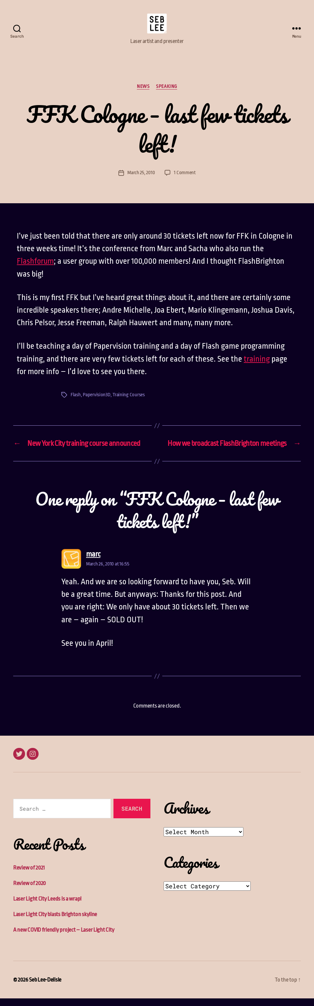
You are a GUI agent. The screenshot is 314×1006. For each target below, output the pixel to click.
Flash (76, 403)
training (257, 366)
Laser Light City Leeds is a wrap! (47, 906)
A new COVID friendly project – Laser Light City (63, 937)
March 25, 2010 (141, 180)
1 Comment (185, 180)
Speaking (166, 94)
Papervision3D (96, 403)
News (143, 94)
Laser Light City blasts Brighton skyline (55, 922)
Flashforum (35, 269)
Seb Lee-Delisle (45, 987)
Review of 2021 (29, 875)
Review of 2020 (29, 891)
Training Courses (128, 403)
